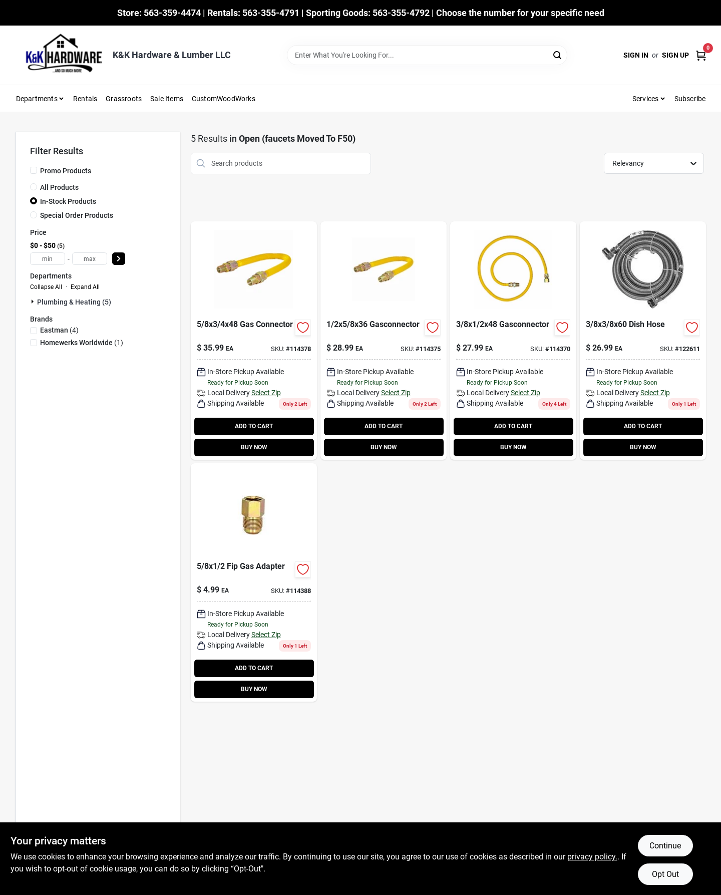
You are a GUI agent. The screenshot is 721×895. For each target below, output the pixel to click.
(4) (59, 330)
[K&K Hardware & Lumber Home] (61, 55)
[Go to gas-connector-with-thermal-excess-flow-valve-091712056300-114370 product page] (513, 340)
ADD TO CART (254, 426)
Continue (665, 845)
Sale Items (166, 99)
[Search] (558, 54)
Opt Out (665, 874)
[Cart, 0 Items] (701, 55)
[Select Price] (118, 258)
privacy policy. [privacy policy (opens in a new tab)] (592, 856)
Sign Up (675, 55)
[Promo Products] (33, 170)
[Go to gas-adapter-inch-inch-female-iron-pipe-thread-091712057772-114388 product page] (254, 582)
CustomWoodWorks (223, 99)
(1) (81, 343)
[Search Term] (427, 55)
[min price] (47, 258)
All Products (59, 187)
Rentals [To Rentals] (85, 99)
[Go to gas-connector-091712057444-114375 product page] (383, 340)
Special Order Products (76, 215)
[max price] (89, 258)
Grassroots (124, 99)
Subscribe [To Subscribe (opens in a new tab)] (690, 99)
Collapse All (46, 286)
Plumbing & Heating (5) (74, 302)
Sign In (635, 55)
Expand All (85, 286)
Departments (37, 99)
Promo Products (65, 170)
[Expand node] (34, 302)
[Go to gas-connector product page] (254, 340)
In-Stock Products (68, 201)
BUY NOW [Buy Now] (254, 447)
